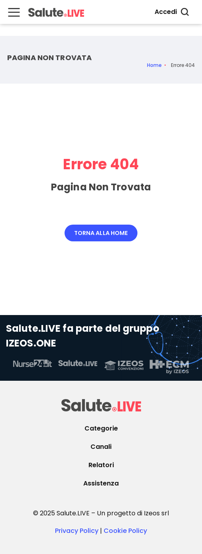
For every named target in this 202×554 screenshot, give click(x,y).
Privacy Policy (76, 530)
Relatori (101, 465)
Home (154, 65)
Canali (101, 446)
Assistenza (101, 483)
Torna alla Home (101, 233)
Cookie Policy (125, 530)
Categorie (101, 428)
